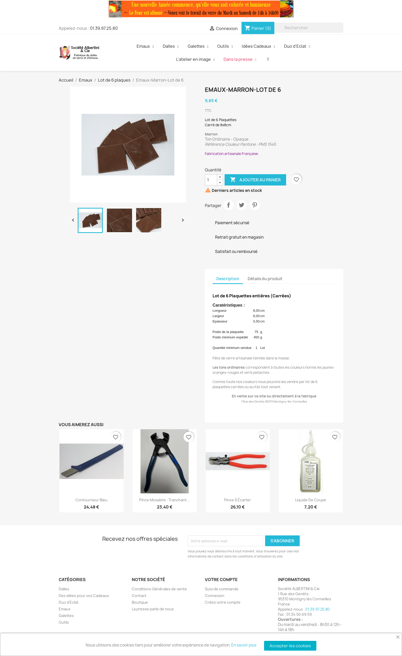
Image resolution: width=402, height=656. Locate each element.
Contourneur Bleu (91, 499)
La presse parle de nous (153, 608)
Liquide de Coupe (310, 499)
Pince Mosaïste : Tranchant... (164, 499)
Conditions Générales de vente (159, 588)
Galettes (66, 615)
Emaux (65, 608)
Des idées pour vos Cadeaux (84, 595)
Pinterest (254, 205)
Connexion (214, 595)
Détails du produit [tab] (265, 278)
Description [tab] (227, 278)
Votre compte (221, 579)
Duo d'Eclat (68, 602)
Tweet (241, 205)
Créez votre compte (222, 602)
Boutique (140, 602)
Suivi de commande (221, 588)
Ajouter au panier (255, 180)
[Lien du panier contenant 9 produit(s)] (258, 28)
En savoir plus (243, 645)
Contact (139, 595)
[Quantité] (211, 179)
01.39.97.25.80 (104, 28)
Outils (64, 622)
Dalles (64, 588)
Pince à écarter (237, 499)
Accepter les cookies (290, 646)
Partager (228, 205)
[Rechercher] (308, 28)
